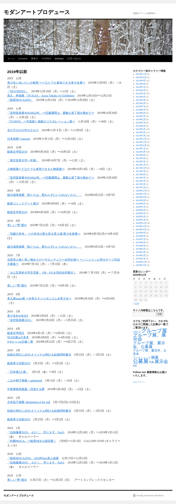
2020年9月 (140, 200)
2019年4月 (140, 249)
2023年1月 (140, 135)
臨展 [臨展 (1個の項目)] (135, 366)
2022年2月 (140, 161)
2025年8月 (140, 84)
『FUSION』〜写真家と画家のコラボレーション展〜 (41, 121)
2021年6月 (140, 174)
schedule (22, 58)
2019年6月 (140, 242)
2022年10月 (141, 145)
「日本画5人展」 (18, 371)
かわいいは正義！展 (20, 341)
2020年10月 (141, 197)
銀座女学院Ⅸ (15, 333)
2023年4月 (140, 126)
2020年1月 (140, 220)
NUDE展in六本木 (18, 337)
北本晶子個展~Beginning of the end (28, 402)
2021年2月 (140, 184)
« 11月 (136, 304)
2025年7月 (140, 87)
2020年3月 (140, 213)
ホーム (11, 58)
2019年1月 (140, 258)
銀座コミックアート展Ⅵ (23, 203)
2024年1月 (140, 122)
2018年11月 (141, 265)
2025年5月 (140, 93)
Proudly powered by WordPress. (150, 495)
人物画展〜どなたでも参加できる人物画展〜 (36, 169)
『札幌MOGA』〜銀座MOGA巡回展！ (31, 440)
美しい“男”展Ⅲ (17, 479)
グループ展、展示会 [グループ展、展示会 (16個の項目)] (149, 337)
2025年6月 (140, 90)
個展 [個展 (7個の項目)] (155, 357)
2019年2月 (140, 255)
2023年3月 (140, 129)
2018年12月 (141, 262)
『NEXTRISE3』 (17, 91)
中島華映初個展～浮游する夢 (26, 389)
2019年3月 (140, 252)
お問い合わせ (74, 58)
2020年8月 (140, 203)
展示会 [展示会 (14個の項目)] (161, 361)
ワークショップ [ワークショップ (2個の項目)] (141, 358)
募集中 (34, 58)
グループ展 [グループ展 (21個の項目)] (154, 330)
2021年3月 (140, 181)
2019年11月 (141, 226)
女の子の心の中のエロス (23, 130)
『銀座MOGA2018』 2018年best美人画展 (33, 458)
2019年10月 (141, 229)
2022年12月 (141, 139)
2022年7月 (140, 148)
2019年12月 (141, 223)
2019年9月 (140, 232)
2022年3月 (140, 158)
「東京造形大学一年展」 (23, 160)
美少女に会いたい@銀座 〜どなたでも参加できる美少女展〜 (46, 82)
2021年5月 (140, 177)
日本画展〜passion (18, 138)
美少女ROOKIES (17, 315)
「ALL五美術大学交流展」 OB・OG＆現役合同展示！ (41, 272)
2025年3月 (140, 100)
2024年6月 (140, 109)
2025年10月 (141, 77)
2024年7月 (140, 106)
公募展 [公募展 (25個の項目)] (141, 361)
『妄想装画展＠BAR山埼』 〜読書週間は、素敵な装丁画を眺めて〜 (50, 112)
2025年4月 (140, 97)
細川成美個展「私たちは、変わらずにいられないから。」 (44, 194)
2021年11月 (141, 168)
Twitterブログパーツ (139, 382)
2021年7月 (140, 171)
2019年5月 (140, 245)
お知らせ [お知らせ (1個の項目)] (137, 332)
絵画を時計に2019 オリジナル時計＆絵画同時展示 (39, 354)
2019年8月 (140, 236)
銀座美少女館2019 (18, 363)
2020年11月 (141, 194)
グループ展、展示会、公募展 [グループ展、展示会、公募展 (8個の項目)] (149, 345)
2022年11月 (141, 142)
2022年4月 (140, 155)
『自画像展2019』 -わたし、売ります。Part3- (36, 432)
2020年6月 (140, 210)
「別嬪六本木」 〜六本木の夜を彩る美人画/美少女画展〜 (43, 233)
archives (59, 58)
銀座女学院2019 (17, 151)
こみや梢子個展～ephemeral (24, 380)
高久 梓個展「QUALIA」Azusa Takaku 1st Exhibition (40, 95)
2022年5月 (140, 152)
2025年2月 (140, 103)
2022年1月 (140, 165)
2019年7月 (140, 239)
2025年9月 (140, 80)
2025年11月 (141, 74)
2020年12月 (141, 190)
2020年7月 (140, 207)
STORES (46, 58)
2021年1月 (140, 187)
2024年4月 (140, 113)
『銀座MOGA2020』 (20, 99)
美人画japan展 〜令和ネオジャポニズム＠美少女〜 (39, 298)
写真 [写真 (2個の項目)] (151, 362)
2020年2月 (140, 216)
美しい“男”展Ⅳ (17, 225)
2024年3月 (140, 116)
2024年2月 (140, 119)
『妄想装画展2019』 (20, 320)
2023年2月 (140, 132)
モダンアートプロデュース (37, 12)
